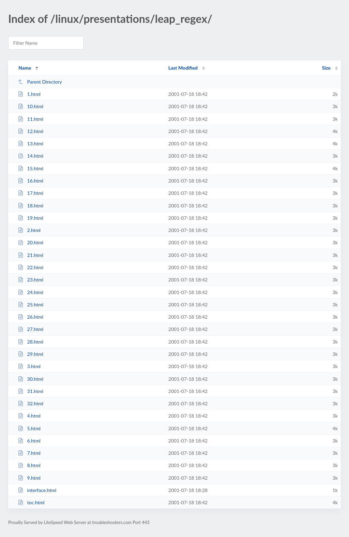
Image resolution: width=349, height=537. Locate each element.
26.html (30, 317)
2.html (29, 230)
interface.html (37, 490)
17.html (30, 193)
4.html (29, 416)
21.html (30, 255)
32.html (30, 403)
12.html (30, 131)
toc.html (31, 502)
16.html (30, 181)
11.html (30, 119)
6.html (29, 441)
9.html (29, 478)
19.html (30, 218)
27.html (30, 329)
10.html (30, 106)
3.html (29, 366)
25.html (30, 304)
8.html (29, 465)
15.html (30, 168)
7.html (29, 453)
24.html (30, 292)
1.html (29, 94)
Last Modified (183, 68)
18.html (30, 205)
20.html (30, 242)
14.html (30, 156)
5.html (29, 428)
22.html (30, 267)
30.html (30, 379)
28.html (30, 342)
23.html (30, 279)
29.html (30, 354)
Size (326, 68)
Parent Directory (40, 82)
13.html (30, 143)
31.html (30, 391)
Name (24, 68)
